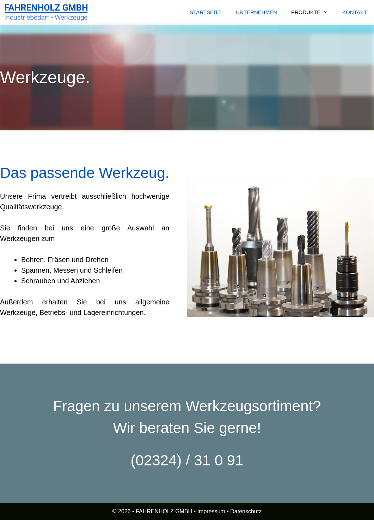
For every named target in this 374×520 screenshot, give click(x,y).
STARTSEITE (206, 12)
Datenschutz (246, 511)
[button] (327, 12)
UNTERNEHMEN (256, 12)
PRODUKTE (313, 12)
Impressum (211, 511)
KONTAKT (354, 12)
